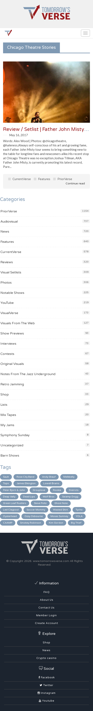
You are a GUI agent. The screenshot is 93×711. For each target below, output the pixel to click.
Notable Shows (12, 293)
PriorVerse (62, 179)
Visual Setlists (10, 272)
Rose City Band (25, 476)
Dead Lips (29, 496)
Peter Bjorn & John (14, 490)
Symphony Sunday (15, 435)
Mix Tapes (8, 415)
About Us (46, 600)
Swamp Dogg (70, 496)
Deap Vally (9, 496)
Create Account (46, 623)
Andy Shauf (49, 476)
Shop (4, 394)
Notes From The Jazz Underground (27, 374)
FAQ (47, 592)
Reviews (6, 262)
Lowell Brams (51, 483)
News (4, 232)
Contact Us (46, 607)
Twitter (46, 685)
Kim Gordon (56, 522)
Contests (7, 354)
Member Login (46, 615)
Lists (3, 405)
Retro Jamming (12, 384)
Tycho (79, 509)
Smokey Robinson (30, 522)
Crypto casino (46, 658)
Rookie (57, 490)
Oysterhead (10, 516)
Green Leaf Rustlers (14, 503)
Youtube (46, 700)
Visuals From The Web (17, 323)
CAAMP (7, 522)
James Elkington (26, 483)
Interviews (8, 344)
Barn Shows (9, 456)
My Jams (7, 425)
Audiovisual (9, 222)
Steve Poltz (40, 503)
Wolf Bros (48, 496)
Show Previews (12, 333)
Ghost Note (61, 503)
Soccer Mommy (36, 509)
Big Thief (76, 522)
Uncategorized (11, 445)
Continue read (72, 183)
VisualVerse (9, 313)
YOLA (79, 516)
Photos (6, 283)
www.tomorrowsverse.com (51, 561)
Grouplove (39, 490)
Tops (6, 483)
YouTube (7, 303)
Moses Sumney (59, 516)
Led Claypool (11, 509)
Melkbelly (68, 476)
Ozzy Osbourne (34, 516)
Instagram (47, 693)
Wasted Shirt (60, 509)
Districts (73, 490)
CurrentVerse (19, 179)
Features (42, 179)
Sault (6, 476)
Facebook (46, 677)
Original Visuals (12, 364)
